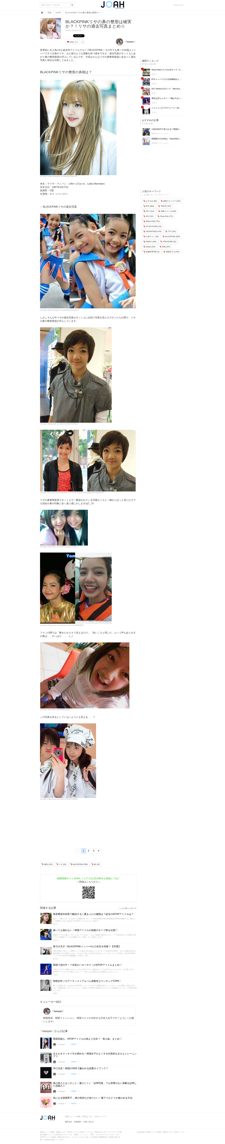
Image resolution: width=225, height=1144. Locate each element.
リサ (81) (61, 864)
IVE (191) (148, 216)
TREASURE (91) (168, 242)
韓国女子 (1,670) (171, 252)
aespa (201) (149, 247)
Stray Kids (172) (165, 216)
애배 (55, 993)
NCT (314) (148, 211)
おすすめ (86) (150, 201)
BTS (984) (148, 206)
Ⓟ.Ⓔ (55, 924)
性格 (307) (165, 247)
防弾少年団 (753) (151, 221)
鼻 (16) (96, 864)
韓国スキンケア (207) (171, 201)
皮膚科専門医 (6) (151, 252)
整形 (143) (47, 864)
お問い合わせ (88, 1122)
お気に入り (72, 42)
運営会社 (68, 1122)
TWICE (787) (164, 206)
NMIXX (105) (149, 242)
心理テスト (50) (151, 237)
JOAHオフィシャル (159, 134)
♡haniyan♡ (126, 42)
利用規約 (77, 1122)
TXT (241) (170, 231)
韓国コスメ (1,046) (167, 211)
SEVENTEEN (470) (152, 231)
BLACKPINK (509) (79, 864)
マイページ (178, 5)
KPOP (67, 30)
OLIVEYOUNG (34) (152, 226)
